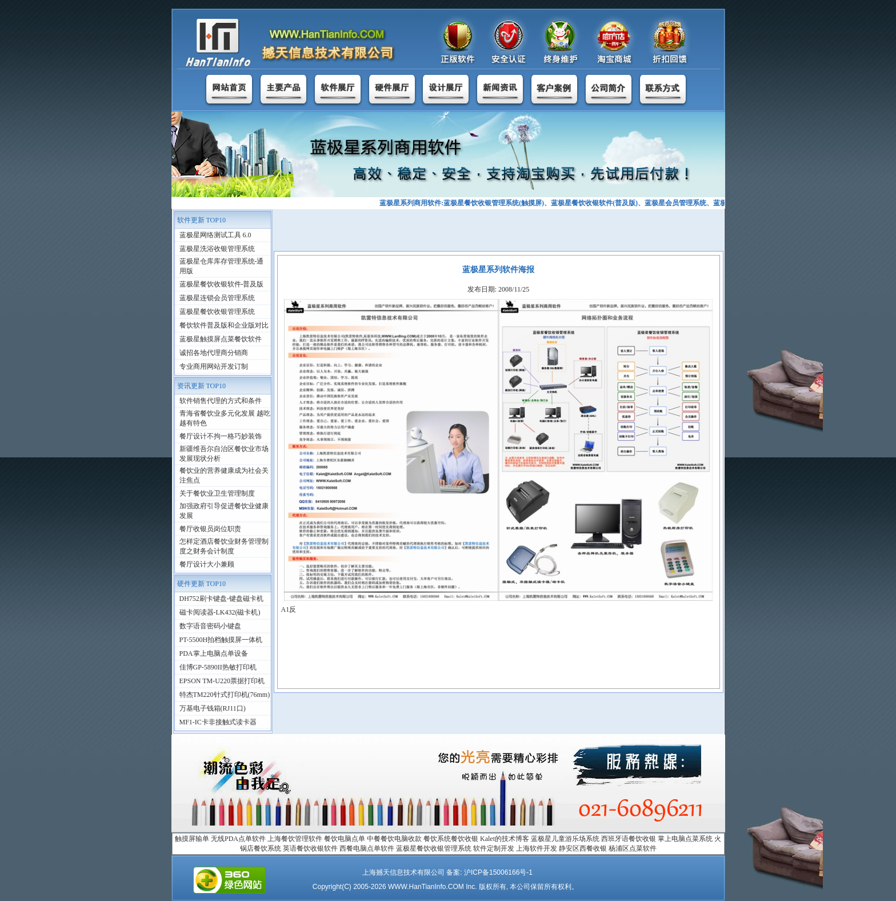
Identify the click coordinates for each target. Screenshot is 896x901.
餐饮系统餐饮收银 (450, 839)
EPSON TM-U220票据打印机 (222, 681)
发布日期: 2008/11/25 (498, 289)
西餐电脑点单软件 (366, 848)
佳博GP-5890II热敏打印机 (218, 667)
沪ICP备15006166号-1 (498, 872)
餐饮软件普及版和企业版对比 (224, 325)
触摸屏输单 (192, 839)
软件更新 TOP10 (201, 220)
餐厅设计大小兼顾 (206, 564)
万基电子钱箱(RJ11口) (212, 708)
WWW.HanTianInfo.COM (426, 887)
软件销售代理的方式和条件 (220, 401)
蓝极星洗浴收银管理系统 (217, 249)
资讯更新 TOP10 (201, 386)
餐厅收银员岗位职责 (210, 529)
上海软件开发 (536, 848)
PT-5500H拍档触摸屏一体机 (221, 640)
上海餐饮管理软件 (294, 839)
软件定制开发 (493, 848)
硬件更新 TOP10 (201, 584)
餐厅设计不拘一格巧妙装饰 (220, 436)
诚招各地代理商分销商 (213, 353)
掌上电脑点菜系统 (685, 839)
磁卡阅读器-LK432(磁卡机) (220, 612)
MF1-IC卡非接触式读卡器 (218, 722)
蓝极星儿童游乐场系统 (565, 839)
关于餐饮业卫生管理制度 (217, 493)
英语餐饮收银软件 (310, 848)
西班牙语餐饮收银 (628, 839)
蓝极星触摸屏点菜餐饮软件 (220, 339)
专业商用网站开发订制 (213, 366)
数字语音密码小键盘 (210, 626)
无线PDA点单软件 (238, 839)
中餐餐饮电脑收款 (394, 839)
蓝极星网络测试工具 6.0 (215, 235)
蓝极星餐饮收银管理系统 (217, 312)
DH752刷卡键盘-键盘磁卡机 (221, 599)
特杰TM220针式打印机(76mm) (224, 695)
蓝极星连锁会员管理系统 (217, 298)
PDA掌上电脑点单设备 (213, 653)
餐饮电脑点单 (344, 839)
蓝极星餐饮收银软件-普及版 (221, 284)
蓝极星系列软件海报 (498, 269)
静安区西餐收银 (583, 848)
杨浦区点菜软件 (633, 848)
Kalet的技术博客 (504, 839)
